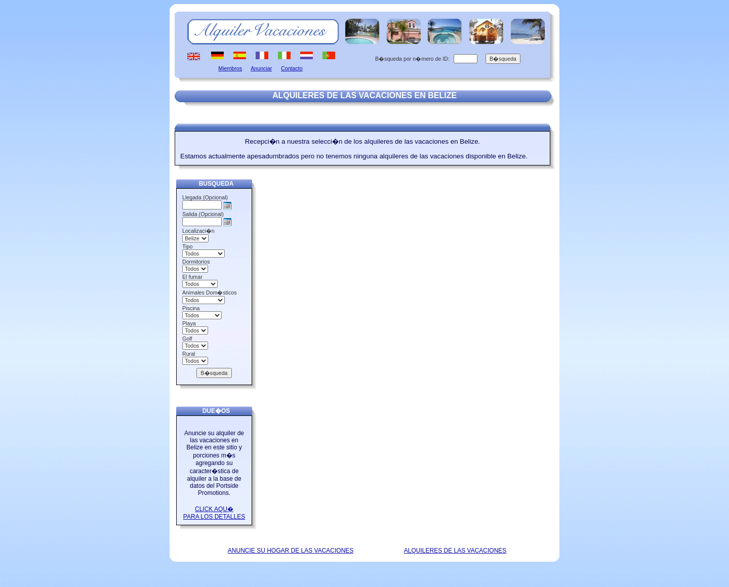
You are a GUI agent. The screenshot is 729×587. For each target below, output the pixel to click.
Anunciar (261, 68)
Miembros (230, 68)
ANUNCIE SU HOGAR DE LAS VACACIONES (291, 550)
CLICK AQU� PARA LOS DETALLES (214, 513)
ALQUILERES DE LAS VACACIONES (455, 550)
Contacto (292, 68)
